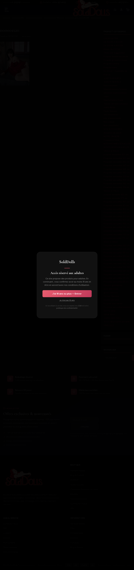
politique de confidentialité (66, 308)
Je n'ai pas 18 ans (67, 300)
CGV (80, 306)
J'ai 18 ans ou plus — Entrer (67, 293)
